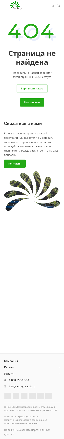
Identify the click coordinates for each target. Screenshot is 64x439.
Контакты (14, 163)
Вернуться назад (32, 88)
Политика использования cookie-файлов (25, 419)
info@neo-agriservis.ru (22, 386)
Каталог (9, 367)
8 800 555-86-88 (19, 380)
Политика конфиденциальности (21, 416)
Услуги (8, 373)
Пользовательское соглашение (20, 423)
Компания (11, 361)
